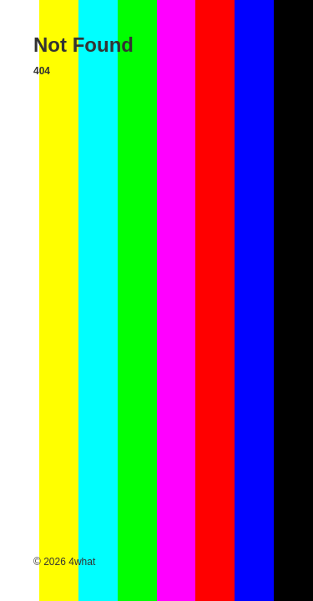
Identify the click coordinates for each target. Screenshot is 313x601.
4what (81, 562)
